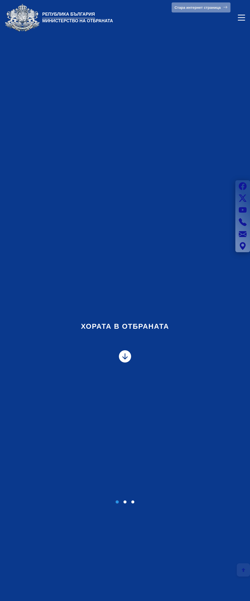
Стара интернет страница (201, 7)
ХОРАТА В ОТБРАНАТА (125, 326)
